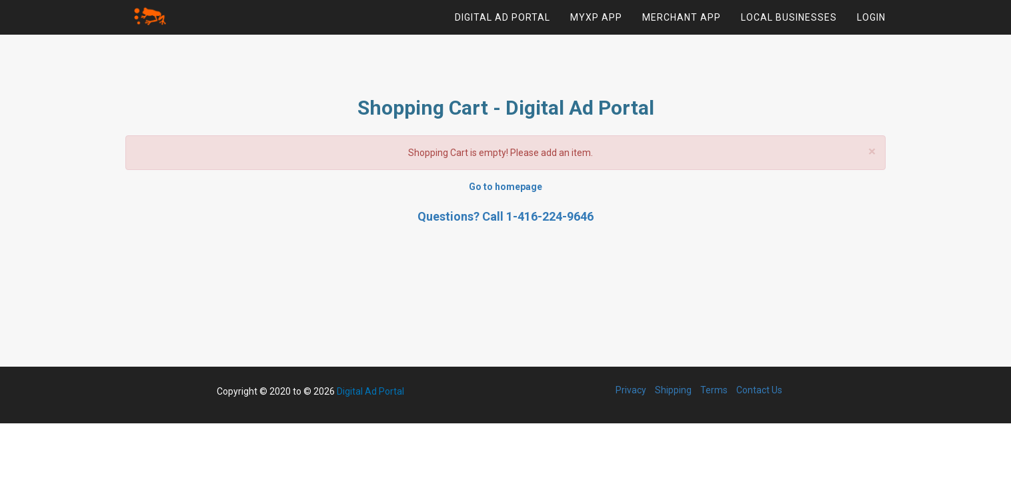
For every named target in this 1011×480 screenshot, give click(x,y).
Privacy (631, 390)
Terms (714, 390)
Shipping (673, 390)
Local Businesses (789, 23)
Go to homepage (505, 186)
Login (871, 23)
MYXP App (596, 23)
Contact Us (759, 390)
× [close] (872, 152)
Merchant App (681, 23)
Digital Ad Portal (502, 23)
